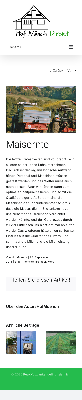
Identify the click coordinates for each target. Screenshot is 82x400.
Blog (18, 261)
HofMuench (19, 257)
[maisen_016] (41, 109)
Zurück (58, 71)
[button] (9, 343)
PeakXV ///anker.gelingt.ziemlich (47, 374)
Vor (70, 71)
